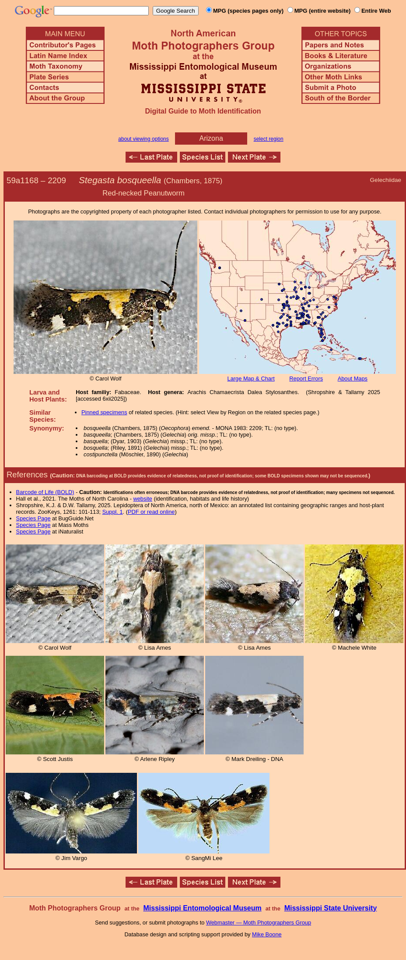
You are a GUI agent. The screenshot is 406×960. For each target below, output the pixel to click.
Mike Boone (267, 934)
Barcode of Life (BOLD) (45, 492)
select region (269, 139)
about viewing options (143, 139)
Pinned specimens (104, 412)
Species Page (33, 518)
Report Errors (306, 378)
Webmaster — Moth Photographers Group (258, 922)
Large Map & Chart (251, 378)
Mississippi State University (330, 908)
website (142, 498)
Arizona (211, 138)
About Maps (353, 378)
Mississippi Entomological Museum (202, 908)
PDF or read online (151, 511)
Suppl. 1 (112, 511)
